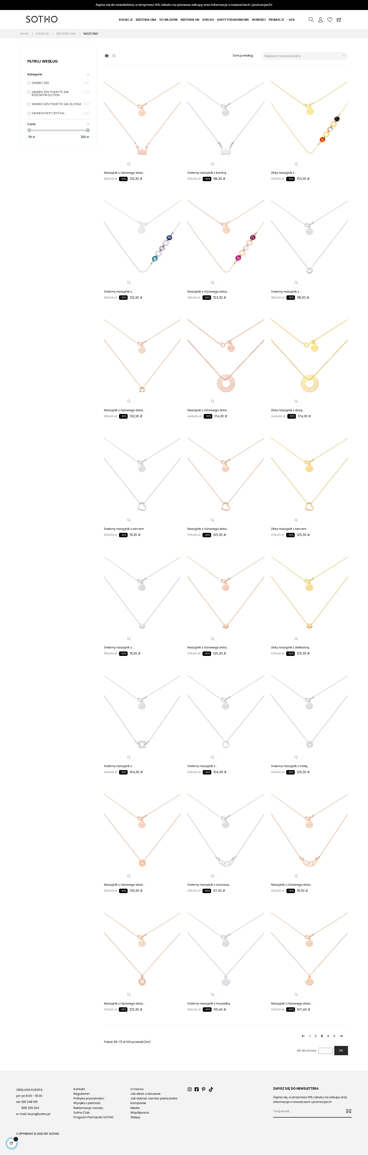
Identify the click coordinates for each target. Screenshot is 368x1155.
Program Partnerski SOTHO (93, 1117)
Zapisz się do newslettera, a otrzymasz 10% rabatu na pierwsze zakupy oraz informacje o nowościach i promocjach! (184, 5)
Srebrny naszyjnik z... (119, 291)
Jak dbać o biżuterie (145, 1093)
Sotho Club (81, 1112)
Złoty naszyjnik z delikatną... (291, 647)
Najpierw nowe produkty (306, 56)
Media (135, 1108)
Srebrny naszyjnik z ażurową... (209, 884)
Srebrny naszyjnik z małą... (290, 766)
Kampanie (138, 1103)
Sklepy (135, 1117)
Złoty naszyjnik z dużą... (287, 410)
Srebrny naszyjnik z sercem (124, 529)
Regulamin (81, 1093)
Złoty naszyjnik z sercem (288, 529)
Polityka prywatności (88, 1098)
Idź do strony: (307, 1050)
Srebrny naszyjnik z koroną (206, 172)
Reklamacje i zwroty (88, 1108)
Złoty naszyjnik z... (283, 172)
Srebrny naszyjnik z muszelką (208, 1003)
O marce (136, 1089)
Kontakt (79, 1089)
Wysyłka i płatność (87, 1103)
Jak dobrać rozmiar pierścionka (153, 1098)
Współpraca (139, 1112)
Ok (341, 1050)
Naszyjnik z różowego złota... (124, 172)
